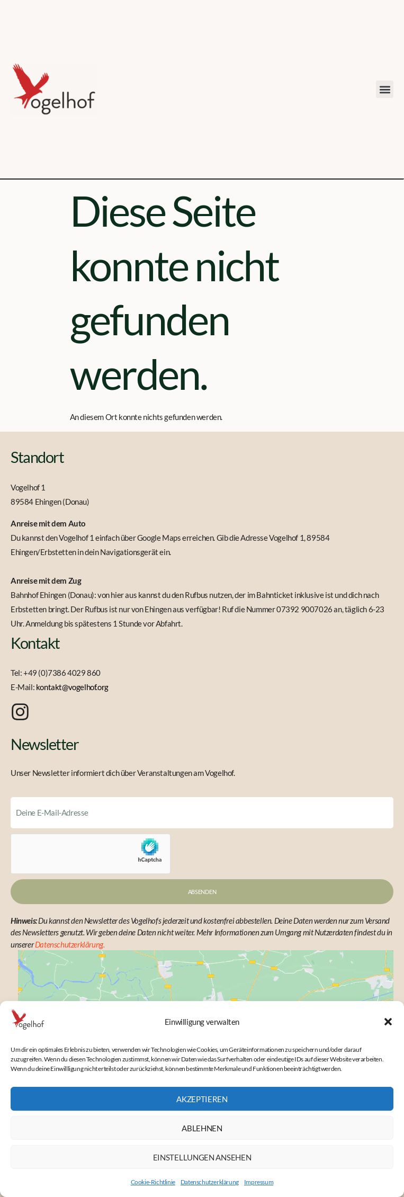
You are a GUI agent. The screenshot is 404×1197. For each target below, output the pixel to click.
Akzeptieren (202, 1099)
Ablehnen (202, 1128)
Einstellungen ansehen (202, 1157)
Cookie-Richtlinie (153, 1182)
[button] (388, 1021)
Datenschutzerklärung (210, 1182)
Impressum (258, 1182)
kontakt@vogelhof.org (72, 687)
